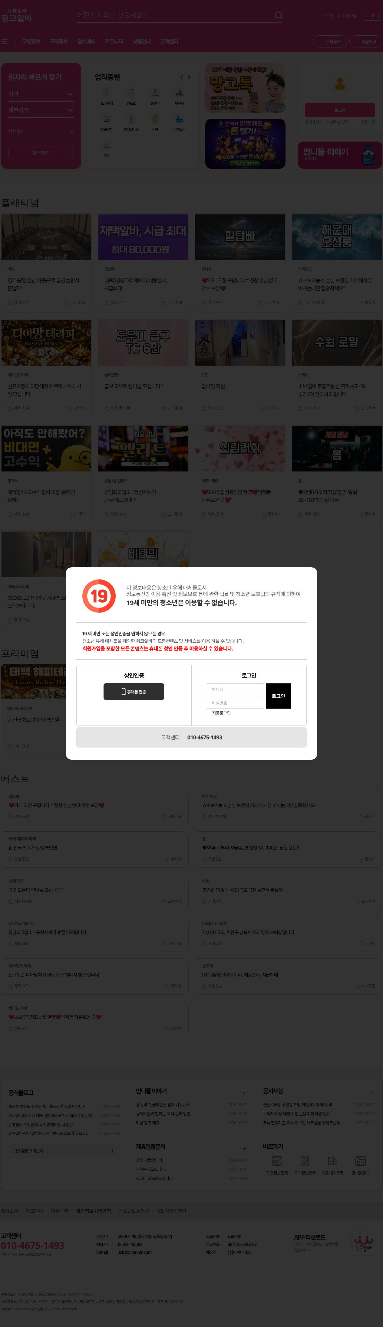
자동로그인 (221, 713)
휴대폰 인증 (134, 691)
